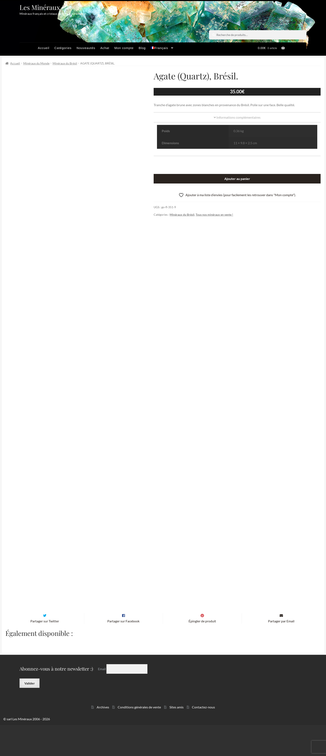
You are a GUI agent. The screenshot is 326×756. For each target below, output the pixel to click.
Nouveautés (86, 48)
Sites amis (176, 738)
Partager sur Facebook (123, 652)
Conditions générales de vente (139, 738)
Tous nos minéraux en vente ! (214, 214)
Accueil (43, 48)
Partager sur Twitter (44, 652)
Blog (142, 48)
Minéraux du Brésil (65, 63)
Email (102, 700)
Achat (104, 48)
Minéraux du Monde (36, 63)
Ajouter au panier (237, 179)
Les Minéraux (40, 7)
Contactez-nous (203, 738)
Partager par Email (281, 652)
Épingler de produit (202, 652)
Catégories (63, 48)
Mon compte (124, 48)
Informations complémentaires (237, 117)
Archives (103, 738)
